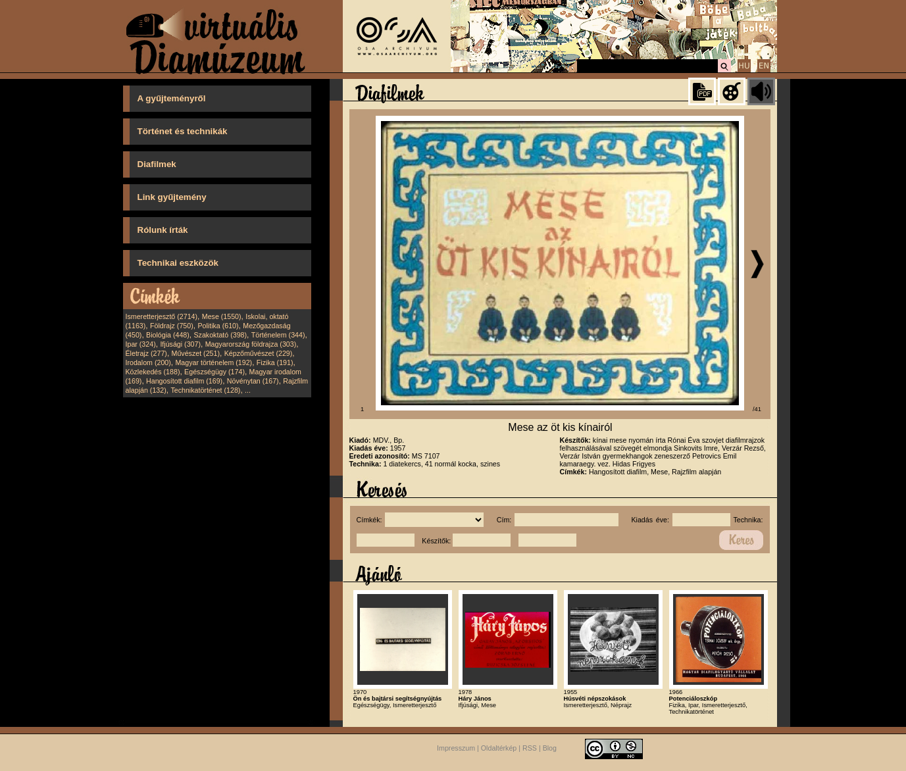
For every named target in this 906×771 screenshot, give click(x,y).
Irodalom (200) (148, 362)
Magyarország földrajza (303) (251, 344)
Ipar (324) (141, 344)
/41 (757, 409)
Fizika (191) (275, 362)
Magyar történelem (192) (213, 362)
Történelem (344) (278, 335)
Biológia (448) (167, 335)
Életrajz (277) (146, 353)
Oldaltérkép (499, 749)
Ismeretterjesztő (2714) (162, 316)
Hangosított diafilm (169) (184, 381)
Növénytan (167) (253, 381)
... (248, 390)
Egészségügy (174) (214, 372)
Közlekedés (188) (153, 372)
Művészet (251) (196, 353)
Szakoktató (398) (220, 335)
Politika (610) (217, 326)
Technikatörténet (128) (205, 390)
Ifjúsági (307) (180, 344)
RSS (529, 749)
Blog (550, 749)
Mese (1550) (221, 316)
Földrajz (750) (171, 326)
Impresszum (456, 749)
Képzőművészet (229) (258, 353)
